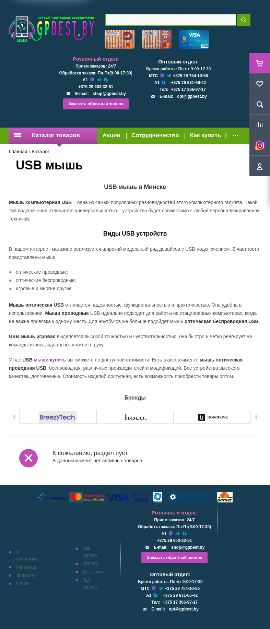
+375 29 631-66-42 (188, 82)
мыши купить (50, 360)
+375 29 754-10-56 (190, 75)
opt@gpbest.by (192, 96)
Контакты (25, 567)
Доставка (92, 571)
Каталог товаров (47, 135)
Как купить (205, 135)
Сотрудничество (155, 135)
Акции (111, 135)
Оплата (90, 563)
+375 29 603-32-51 (95, 86)
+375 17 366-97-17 (188, 89)
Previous (14, 417)
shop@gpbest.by (109, 93)
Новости (24, 575)
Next (256, 417)
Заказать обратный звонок (95, 104)
